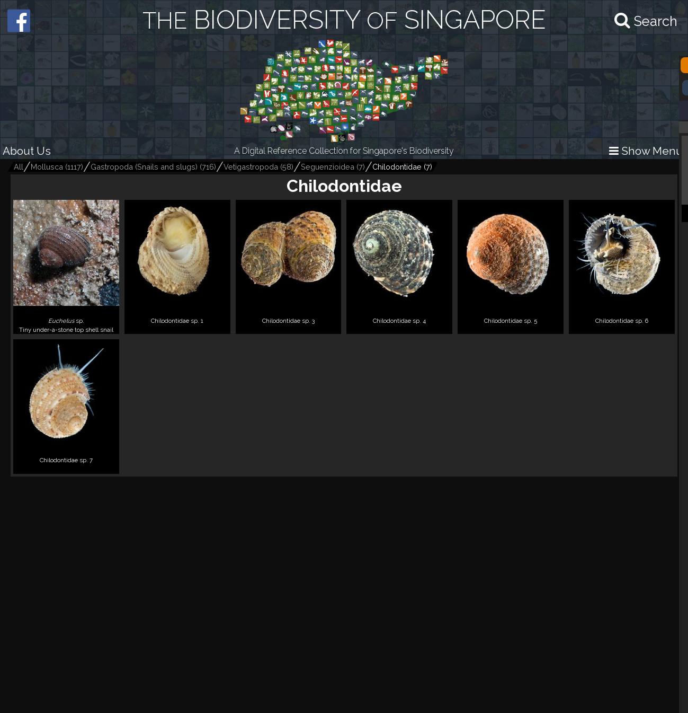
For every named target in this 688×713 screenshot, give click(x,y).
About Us (27, 150)
